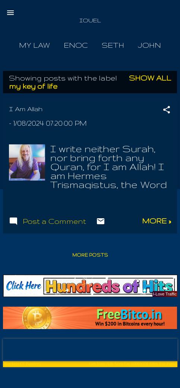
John (149, 45)
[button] (166, 110)
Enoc (76, 45)
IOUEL (90, 20)
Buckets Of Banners (22, 363)
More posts (90, 255)
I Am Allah (25, 108)
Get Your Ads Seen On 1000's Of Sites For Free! (132, 363)
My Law (34, 45)
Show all (150, 78)
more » (156, 221)
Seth (113, 45)
